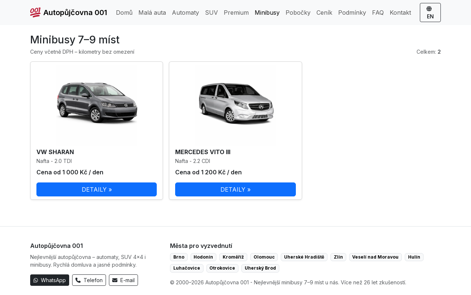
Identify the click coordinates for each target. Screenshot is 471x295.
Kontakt (400, 12)
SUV (211, 12)
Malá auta (152, 12)
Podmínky (352, 12)
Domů (124, 12)
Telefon (89, 280)
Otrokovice (222, 268)
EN (430, 12)
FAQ (378, 12)
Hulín (414, 257)
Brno (178, 257)
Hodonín (203, 257)
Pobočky (298, 12)
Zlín (338, 257)
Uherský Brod (260, 268)
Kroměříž (233, 257)
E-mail (123, 280)
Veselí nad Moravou (375, 257)
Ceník (324, 12)
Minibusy (267, 12)
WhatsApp (49, 280)
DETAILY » (97, 189)
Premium (236, 12)
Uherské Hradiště (304, 257)
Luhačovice (186, 268)
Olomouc (264, 257)
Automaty (185, 12)
